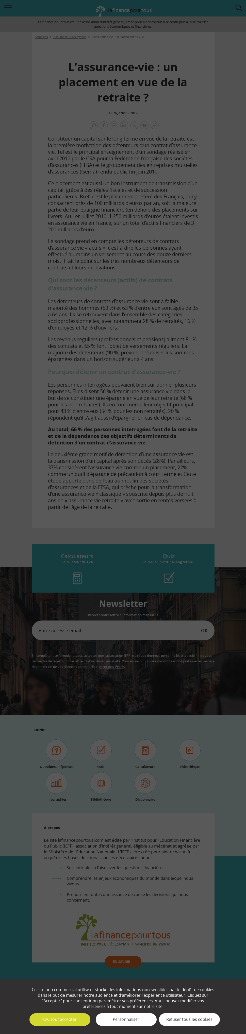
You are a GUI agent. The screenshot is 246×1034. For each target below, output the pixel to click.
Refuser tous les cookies (189, 1019)
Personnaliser (126, 1019)
